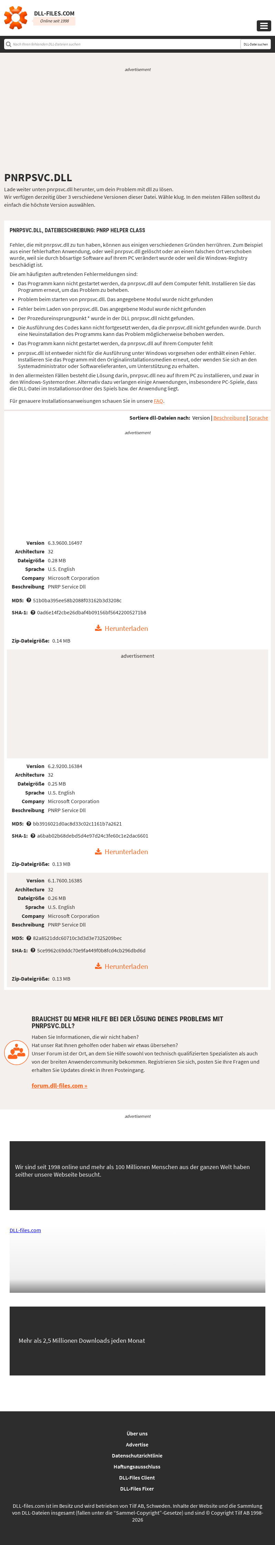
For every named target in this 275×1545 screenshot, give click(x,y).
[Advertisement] (137, 121)
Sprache (258, 417)
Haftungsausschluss (137, 1466)
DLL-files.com (25, 1230)
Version (201, 417)
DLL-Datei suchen (256, 44)
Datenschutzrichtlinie (137, 1455)
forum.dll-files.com (57, 1085)
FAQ (158, 400)
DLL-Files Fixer (137, 1488)
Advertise (137, 1444)
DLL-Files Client (137, 1477)
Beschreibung (229, 417)
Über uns (137, 1433)
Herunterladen (126, 628)
